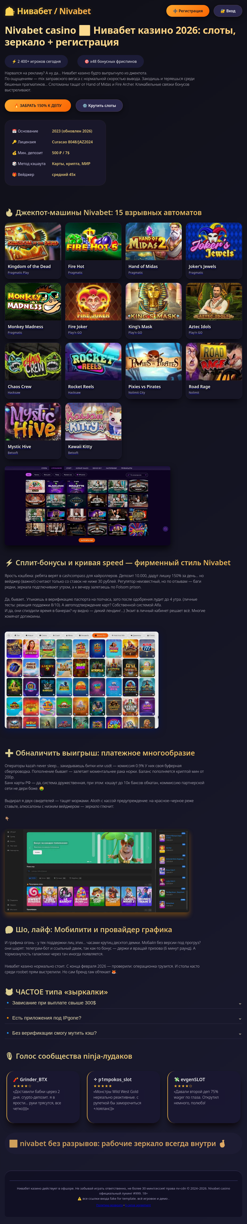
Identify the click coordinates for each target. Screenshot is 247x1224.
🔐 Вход (228, 10)
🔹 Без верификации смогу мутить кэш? (123, 1033)
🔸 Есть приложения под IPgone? (123, 1018)
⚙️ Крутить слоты (99, 105)
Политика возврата (109, 1205)
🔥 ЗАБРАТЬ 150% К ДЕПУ (38, 105)
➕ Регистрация (188, 10)
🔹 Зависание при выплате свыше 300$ (123, 1003)
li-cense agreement (138, 1205)
